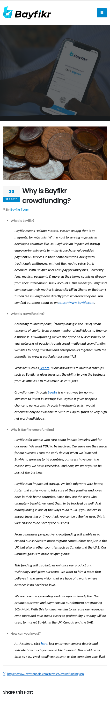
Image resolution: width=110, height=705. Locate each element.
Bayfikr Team (19, 210)
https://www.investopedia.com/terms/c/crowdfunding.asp (45, 674)
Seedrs (44, 368)
